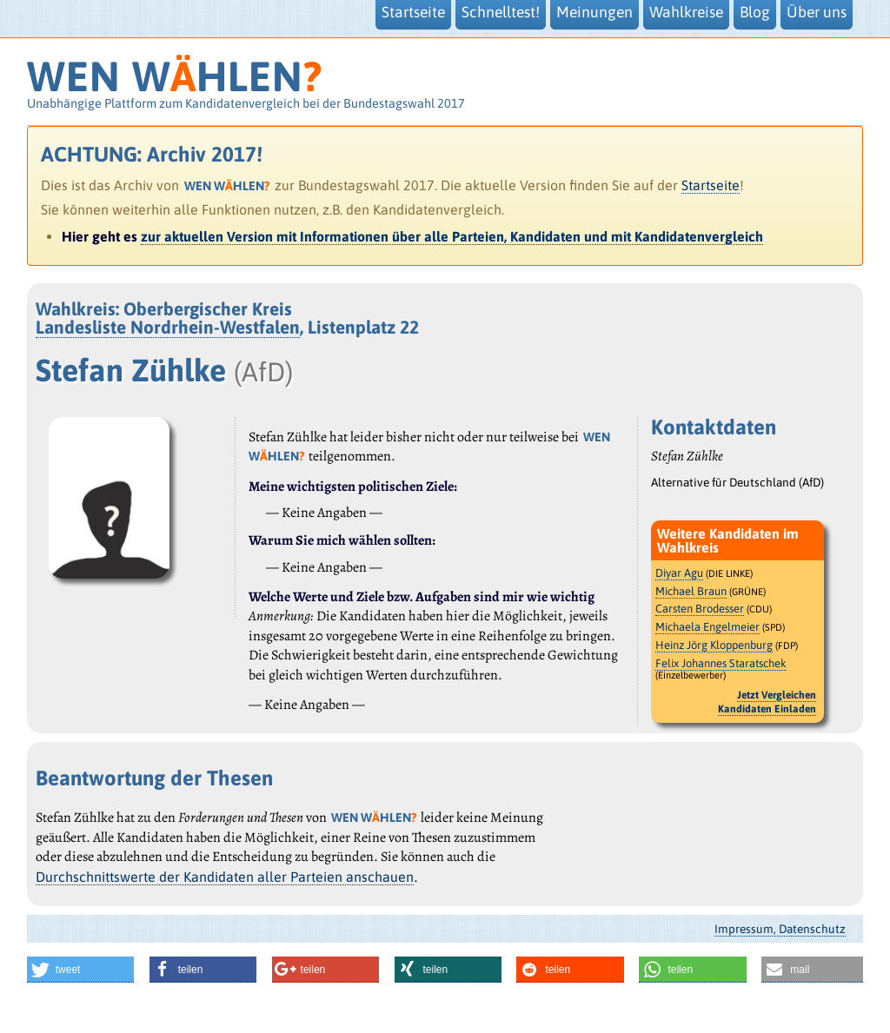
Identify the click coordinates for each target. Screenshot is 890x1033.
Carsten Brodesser (699, 608)
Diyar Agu (679, 572)
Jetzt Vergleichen (776, 695)
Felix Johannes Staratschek (721, 663)
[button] (81, 970)
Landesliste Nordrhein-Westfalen (168, 327)
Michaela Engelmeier (707, 626)
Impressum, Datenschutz (780, 929)
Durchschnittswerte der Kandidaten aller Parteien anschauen (225, 876)
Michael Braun (691, 591)
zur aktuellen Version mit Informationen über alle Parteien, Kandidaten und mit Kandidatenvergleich (452, 236)
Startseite (710, 185)
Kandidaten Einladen (767, 709)
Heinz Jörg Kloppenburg (714, 645)
